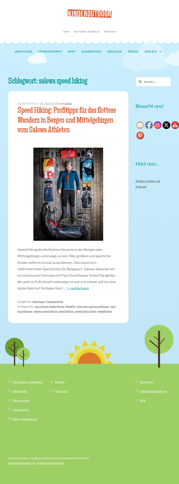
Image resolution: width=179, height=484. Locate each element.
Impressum (146, 382)
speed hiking (66, 311)
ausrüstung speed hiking (49, 306)
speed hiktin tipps (85, 311)
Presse (133, 51)
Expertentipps (50, 51)
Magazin (114, 51)
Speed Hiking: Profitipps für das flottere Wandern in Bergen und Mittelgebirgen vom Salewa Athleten (66, 121)
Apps (71, 51)
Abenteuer (23, 51)
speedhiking (104, 311)
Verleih (150, 51)
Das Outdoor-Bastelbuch (86, 31)
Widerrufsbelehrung (24, 419)
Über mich (61, 391)
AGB (142, 400)
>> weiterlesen (78, 288)
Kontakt (60, 382)
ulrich (68, 103)
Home (66, 31)
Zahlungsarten (21, 400)
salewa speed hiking (45, 311)
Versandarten (20, 409)
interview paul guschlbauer (93, 306)
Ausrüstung (91, 51)
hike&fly (70, 306)
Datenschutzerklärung (153, 391)
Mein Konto (110, 31)
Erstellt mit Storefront (50, 463)
